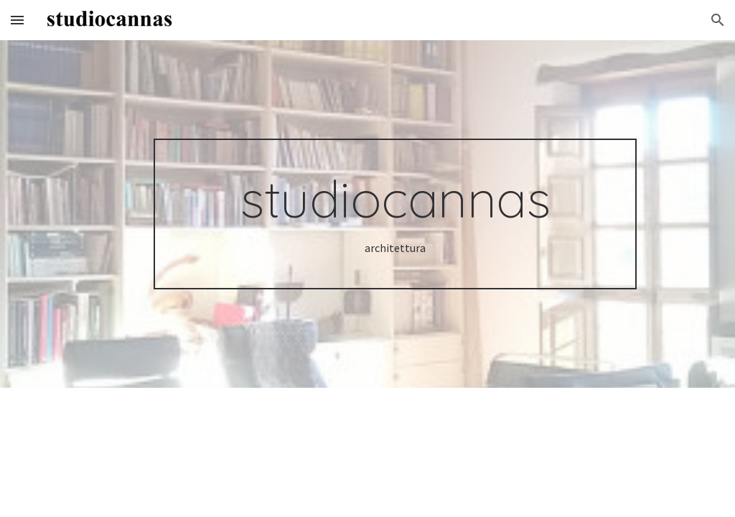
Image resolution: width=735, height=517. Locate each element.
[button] (17, 19)
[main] (395, 214)
